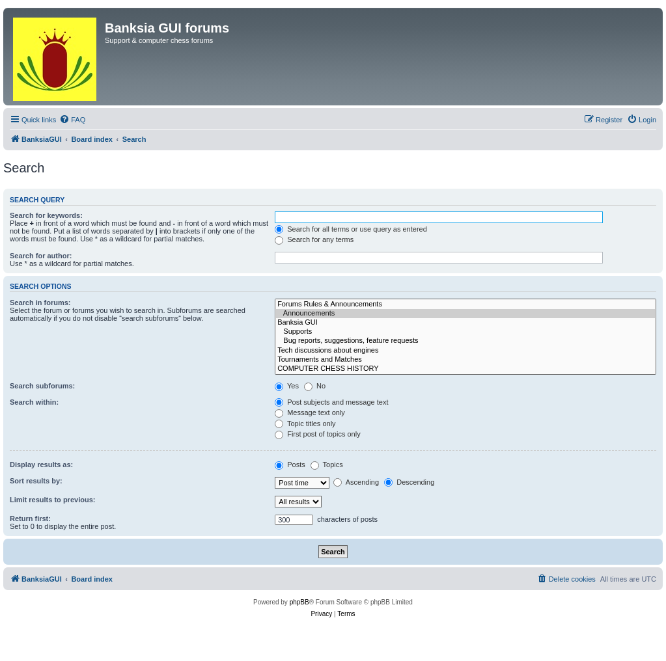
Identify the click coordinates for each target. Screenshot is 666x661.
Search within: (34, 402)
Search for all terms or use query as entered (351, 229)
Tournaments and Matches (465, 359)
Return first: (30, 518)
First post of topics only (318, 434)
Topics (327, 464)
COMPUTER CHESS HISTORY (465, 368)
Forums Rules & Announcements (465, 304)
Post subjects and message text (331, 402)
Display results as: (41, 464)
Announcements (465, 313)
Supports (465, 331)
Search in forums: (40, 302)
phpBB (299, 602)
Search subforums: (42, 386)
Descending (409, 482)
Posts (290, 464)
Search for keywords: (46, 215)
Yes (287, 386)
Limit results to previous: (52, 500)
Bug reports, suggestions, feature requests (465, 340)
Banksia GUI (465, 322)
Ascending (356, 482)
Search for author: (41, 256)
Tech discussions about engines (465, 350)
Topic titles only (305, 423)
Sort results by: (36, 481)
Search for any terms (314, 239)
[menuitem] (72, 120)
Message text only (310, 412)
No (315, 386)
